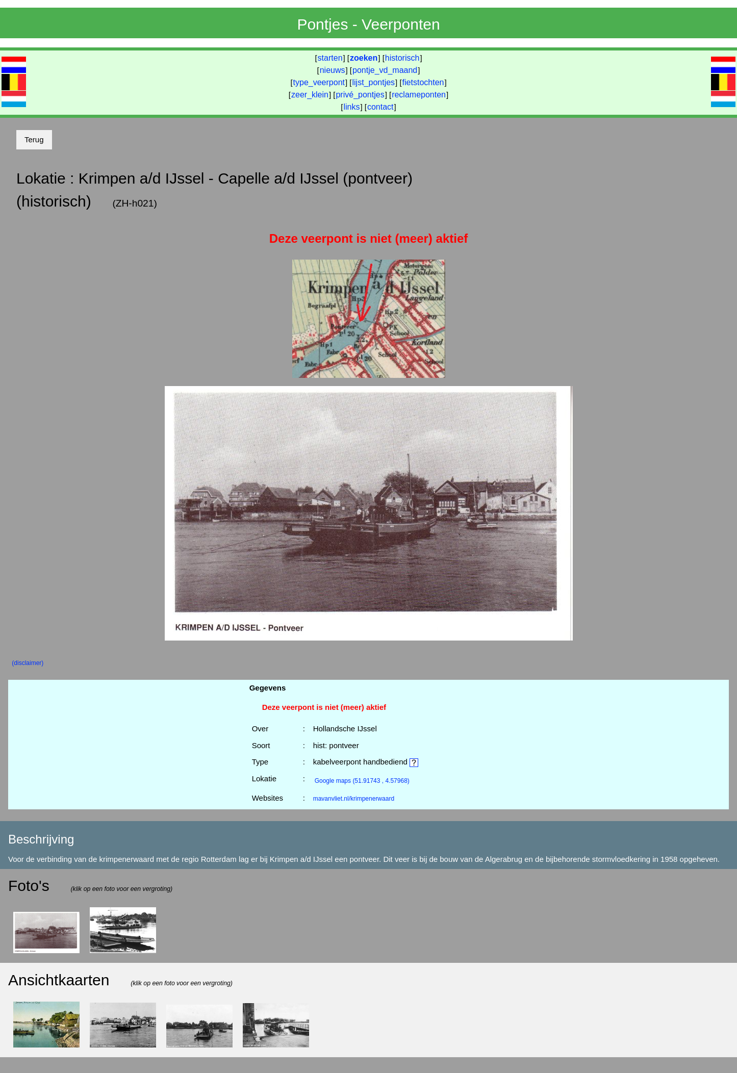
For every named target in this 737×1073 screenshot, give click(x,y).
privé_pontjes (360, 94)
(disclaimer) (27, 663)
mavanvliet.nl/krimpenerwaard (353, 798)
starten (330, 58)
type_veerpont (319, 82)
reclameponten (419, 94)
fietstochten (423, 82)
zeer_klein (309, 94)
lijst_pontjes (373, 82)
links (351, 107)
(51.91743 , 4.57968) (362, 780)
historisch (402, 58)
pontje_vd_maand (384, 70)
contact (380, 107)
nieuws (332, 70)
